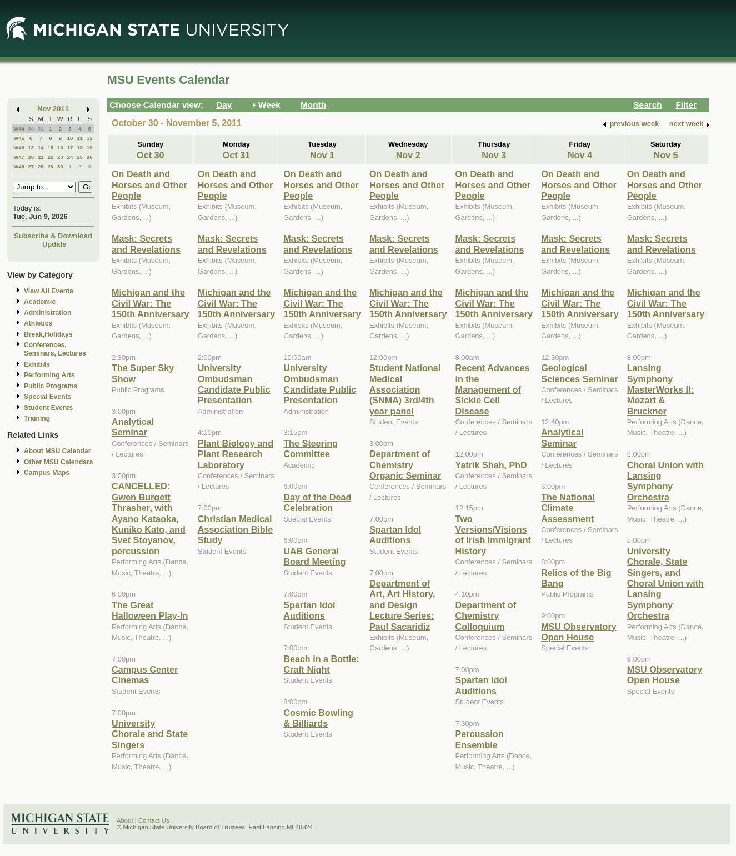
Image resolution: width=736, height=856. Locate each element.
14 (41, 147)
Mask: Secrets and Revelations (146, 243)
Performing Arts (49, 375)
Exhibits (37, 364)
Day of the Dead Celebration (317, 502)
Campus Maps (46, 473)
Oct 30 (150, 155)
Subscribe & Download (53, 236)
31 (41, 129)
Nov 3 (494, 155)
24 (70, 157)
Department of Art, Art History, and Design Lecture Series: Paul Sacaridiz (402, 605)
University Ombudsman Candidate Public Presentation (234, 384)
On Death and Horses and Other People (149, 185)
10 (70, 138)
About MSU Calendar (57, 451)
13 (31, 147)
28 (41, 166)
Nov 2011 (53, 108)
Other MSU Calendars (58, 462)
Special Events (47, 397)
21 (41, 157)
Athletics (38, 323)
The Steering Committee (310, 448)
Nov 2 (408, 155)
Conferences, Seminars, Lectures (55, 349)
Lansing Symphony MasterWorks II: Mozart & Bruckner (660, 389)
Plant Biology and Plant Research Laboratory (235, 454)
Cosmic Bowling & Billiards (318, 718)
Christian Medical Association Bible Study (235, 529)
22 (50, 157)
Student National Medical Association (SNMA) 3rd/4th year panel (404, 389)
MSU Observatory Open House (579, 632)
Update (54, 244)
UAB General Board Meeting (314, 556)
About (125, 820)
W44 (18, 129)
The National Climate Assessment (568, 508)
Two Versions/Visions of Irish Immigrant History (493, 535)
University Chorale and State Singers (150, 734)
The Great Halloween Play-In (150, 610)
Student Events (48, 408)
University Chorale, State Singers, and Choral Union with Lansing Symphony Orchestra (665, 583)
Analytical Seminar (133, 427)
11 (80, 138)
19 (90, 147)
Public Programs (50, 386)
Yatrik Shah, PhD (491, 465)
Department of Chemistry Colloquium (486, 616)
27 (31, 166)
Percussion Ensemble (479, 739)
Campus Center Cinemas (145, 674)
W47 (18, 157)
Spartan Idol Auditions (309, 610)
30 (31, 129)
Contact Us (153, 820)
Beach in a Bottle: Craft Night (321, 664)
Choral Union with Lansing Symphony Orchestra (665, 481)
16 (60, 147)
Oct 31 (236, 155)
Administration (47, 313)
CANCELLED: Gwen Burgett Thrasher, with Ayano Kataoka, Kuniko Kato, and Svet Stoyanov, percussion (149, 518)
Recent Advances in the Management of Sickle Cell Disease (492, 389)
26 (90, 157)
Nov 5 (666, 155)
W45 (18, 138)
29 (50, 166)
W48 (18, 166)
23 (60, 157)
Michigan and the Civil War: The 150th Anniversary (150, 303)
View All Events (48, 291)
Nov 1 (322, 155)
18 (80, 147)
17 (70, 147)
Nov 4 (580, 155)
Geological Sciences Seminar (579, 373)
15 (50, 147)
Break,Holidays (48, 334)
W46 (18, 147)
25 (80, 157)
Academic (40, 302)
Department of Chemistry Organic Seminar (405, 464)
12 (90, 138)
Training (37, 418)
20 (31, 157)
